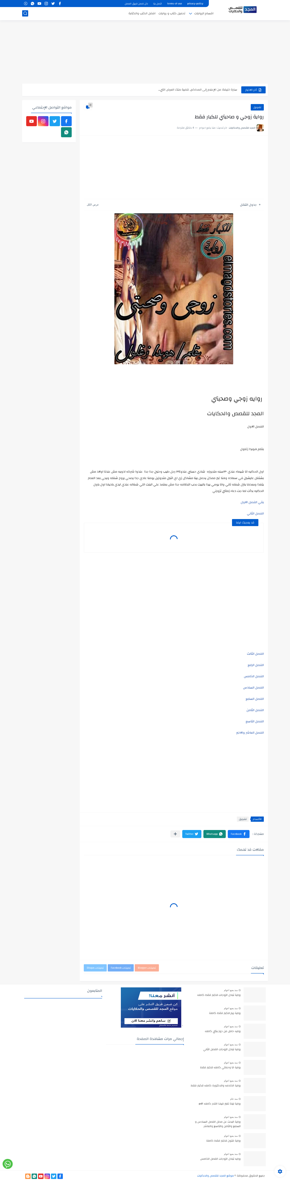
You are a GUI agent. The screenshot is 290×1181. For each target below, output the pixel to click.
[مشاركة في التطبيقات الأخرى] (175, 833)
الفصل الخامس (254, 676)
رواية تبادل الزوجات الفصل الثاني (222, 1049)
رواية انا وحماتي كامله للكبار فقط (220, 1067)
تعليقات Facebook (121, 967)
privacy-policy (195, 3)
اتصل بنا (157, 3)
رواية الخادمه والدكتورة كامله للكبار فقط (216, 1085)
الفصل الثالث (255, 654)
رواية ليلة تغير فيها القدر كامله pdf (220, 1104)
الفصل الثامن (255, 710)
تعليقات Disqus (95, 967)
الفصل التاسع (255, 721)
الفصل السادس (253, 687)
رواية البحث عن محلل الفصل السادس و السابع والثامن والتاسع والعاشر (218, 1124)
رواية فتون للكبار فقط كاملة (223, 1141)
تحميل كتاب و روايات (171, 13)
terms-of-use (174, 3)
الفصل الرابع (256, 665)
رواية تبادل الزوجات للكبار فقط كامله (219, 995)
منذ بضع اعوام (231, 990)
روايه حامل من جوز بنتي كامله (223, 1031)
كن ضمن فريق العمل (136, 3)
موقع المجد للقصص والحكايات (215, 1175)
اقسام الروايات (203, 13)
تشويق (257, 107)
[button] (239, 834)
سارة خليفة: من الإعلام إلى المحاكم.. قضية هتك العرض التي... (197, 89)
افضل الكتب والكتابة (141, 13)
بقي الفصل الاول (252, 502)
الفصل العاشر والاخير (250, 733)
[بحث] (25, 13)
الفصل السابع (255, 699)
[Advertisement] (145, 52)
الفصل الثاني (255, 513)
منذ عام (234, 1098)
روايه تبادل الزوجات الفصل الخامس (220, 1159)
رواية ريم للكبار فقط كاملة (225, 1013)
